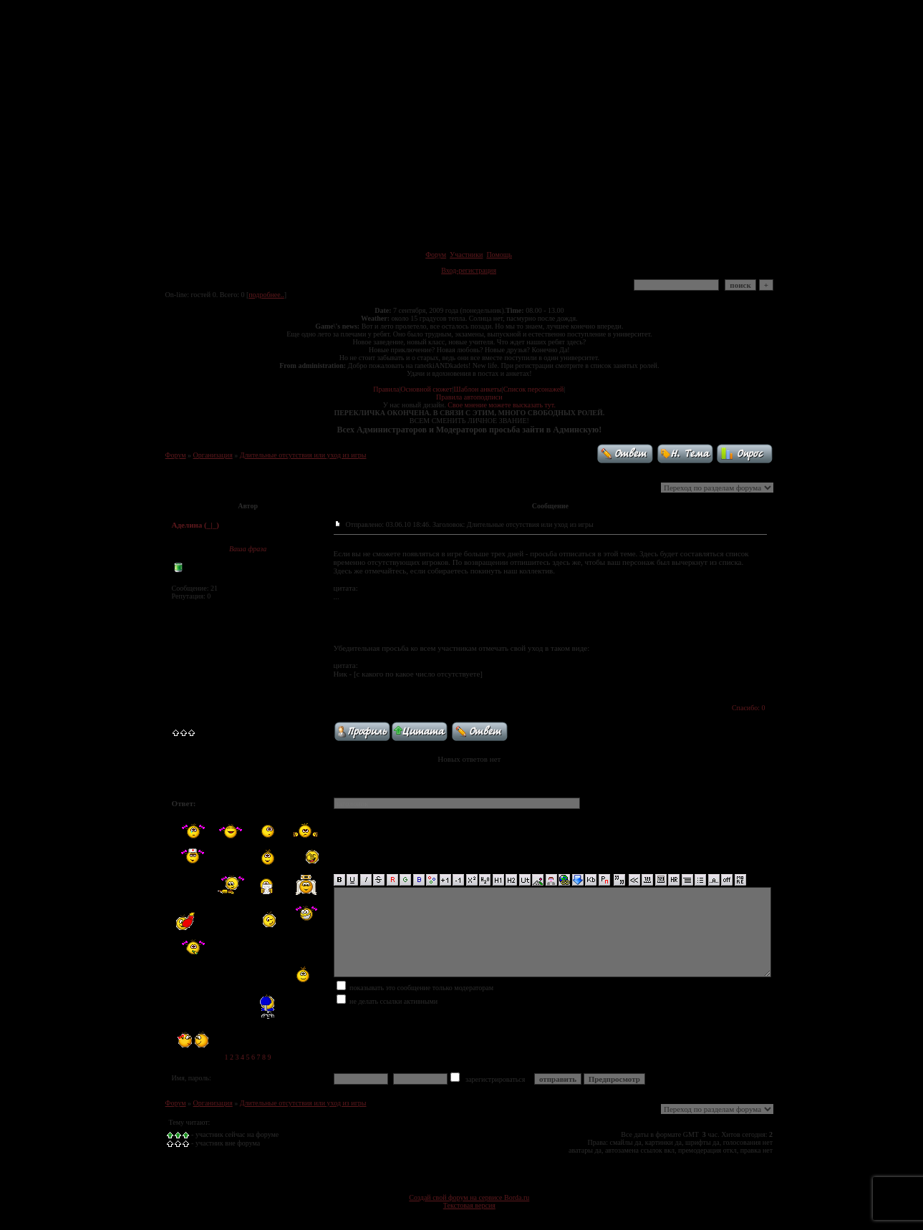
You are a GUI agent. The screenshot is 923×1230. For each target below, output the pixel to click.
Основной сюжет (426, 389)
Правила (386, 389)
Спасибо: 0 (748, 708)
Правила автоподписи (469, 397)
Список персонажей (533, 389)
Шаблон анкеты (478, 389)
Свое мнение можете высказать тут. (502, 405)
